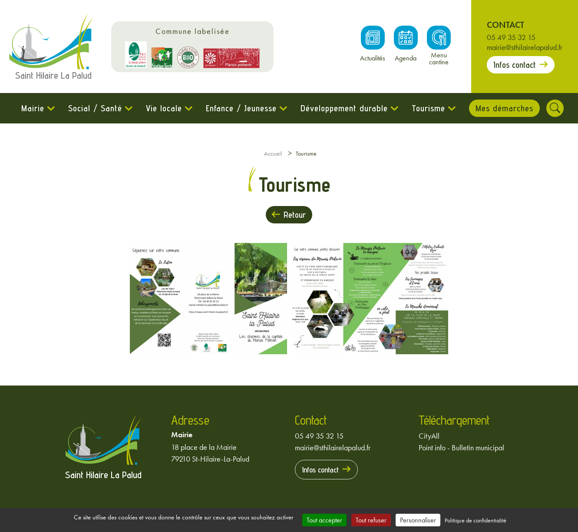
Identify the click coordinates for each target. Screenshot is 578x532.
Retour (295, 214)
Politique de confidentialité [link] (475, 520)
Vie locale (164, 108)
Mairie (32, 108)
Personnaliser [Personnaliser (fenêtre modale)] (418, 520)
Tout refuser (371, 520)
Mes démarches (504, 108)
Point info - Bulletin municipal (461, 447)
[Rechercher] (555, 108)
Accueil (273, 153)
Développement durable (344, 108)
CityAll (429, 436)
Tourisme (428, 108)
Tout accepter (324, 520)
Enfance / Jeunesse (241, 108)
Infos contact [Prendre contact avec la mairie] (514, 65)
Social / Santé (95, 108)
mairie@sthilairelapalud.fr (524, 47)
